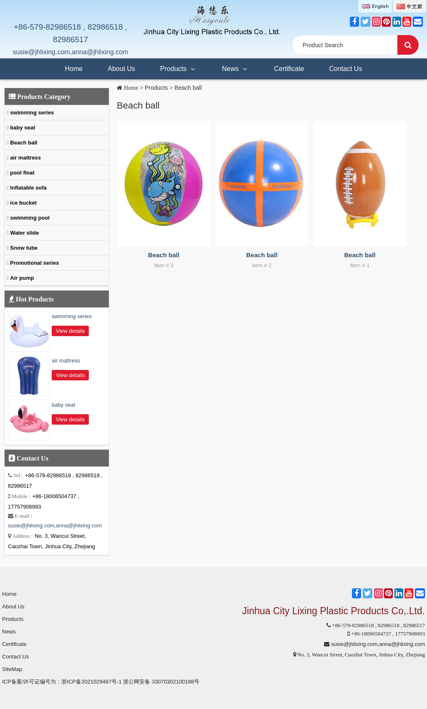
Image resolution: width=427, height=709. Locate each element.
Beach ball (187, 87)
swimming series (31, 112)
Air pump (21, 278)
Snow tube (23, 248)
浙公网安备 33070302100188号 (161, 682)
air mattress (25, 157)
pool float (22, 173)
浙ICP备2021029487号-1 (91, 682)
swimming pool (29, 218)
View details (70, 331)
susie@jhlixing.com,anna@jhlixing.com (70, 52)
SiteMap (12, 669)
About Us (121, 68)
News (235, 65)
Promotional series (34, 263)
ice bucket (23, 203)
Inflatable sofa (28, 188)
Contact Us (345, 68)
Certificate (289, 68)
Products (178, 65)
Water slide (24, 233)
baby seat (22, 127)
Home (74, 68)
